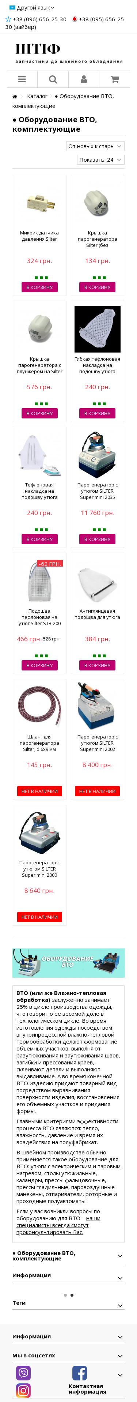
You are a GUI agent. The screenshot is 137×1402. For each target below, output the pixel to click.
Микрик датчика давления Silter (39, 235)
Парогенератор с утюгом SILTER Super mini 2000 (39, 868)
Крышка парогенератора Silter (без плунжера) (97, 242)
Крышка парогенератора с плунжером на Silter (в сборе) (39, 368)
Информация (31, 1275)
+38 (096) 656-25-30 (39, 19)
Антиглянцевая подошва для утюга (97, 614)
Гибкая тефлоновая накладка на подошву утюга (97, 365)
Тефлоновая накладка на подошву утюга (40, 490)
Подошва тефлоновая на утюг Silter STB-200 (40, 617)
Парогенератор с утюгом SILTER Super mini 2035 (97, 490)
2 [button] (72, 1295)
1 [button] (65, 1295)
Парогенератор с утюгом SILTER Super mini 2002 (97, 742)
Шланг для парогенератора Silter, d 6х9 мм (39, 742)
